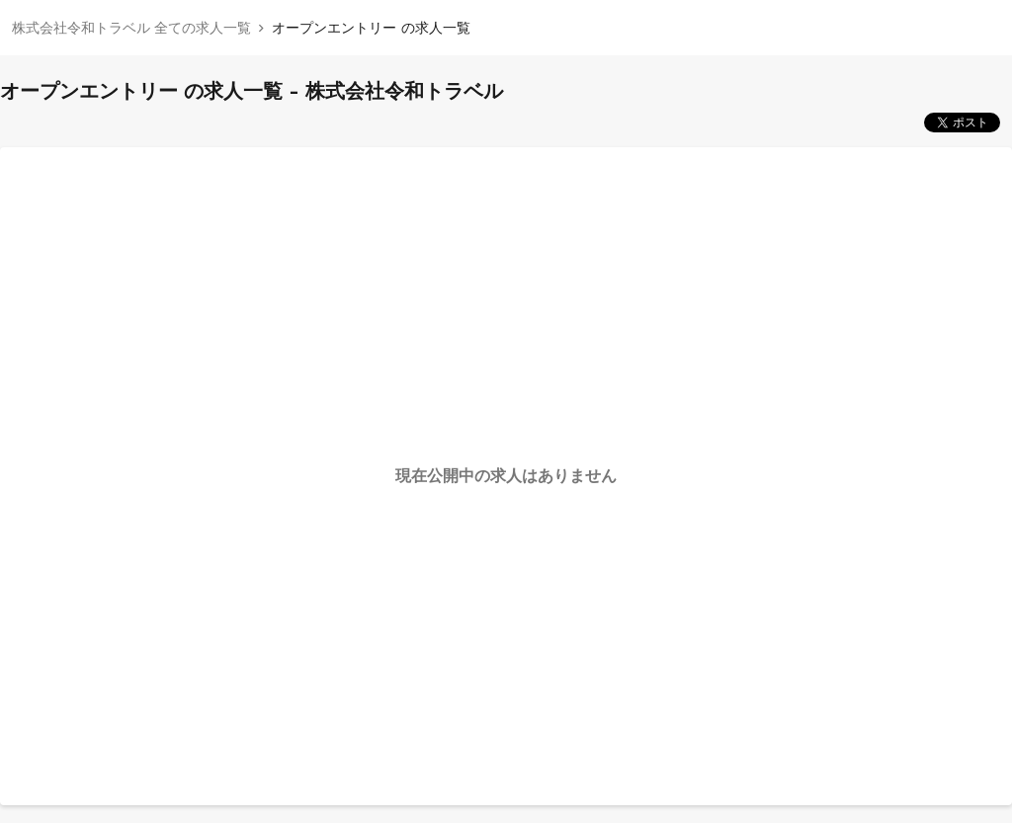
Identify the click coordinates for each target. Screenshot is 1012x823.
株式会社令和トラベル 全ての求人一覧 (131, 28)
